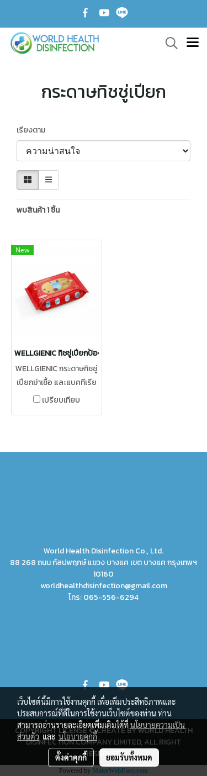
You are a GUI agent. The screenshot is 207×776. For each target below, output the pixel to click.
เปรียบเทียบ (61, 400)
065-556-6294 (111, 597)
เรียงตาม (33, 130)
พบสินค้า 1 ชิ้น (38, 210)
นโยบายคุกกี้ (78, 736)
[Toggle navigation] (193, 43)
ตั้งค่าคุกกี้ (71, 757)
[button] (168, 43)
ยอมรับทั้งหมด (129, 757)
